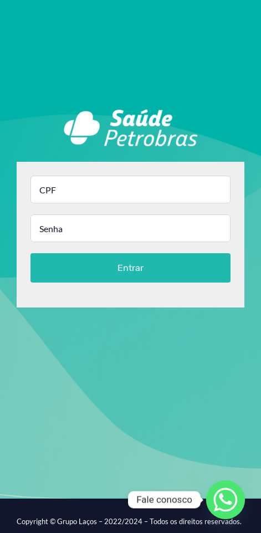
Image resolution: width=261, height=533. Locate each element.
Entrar (130, 268)
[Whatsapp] (225, 499)
